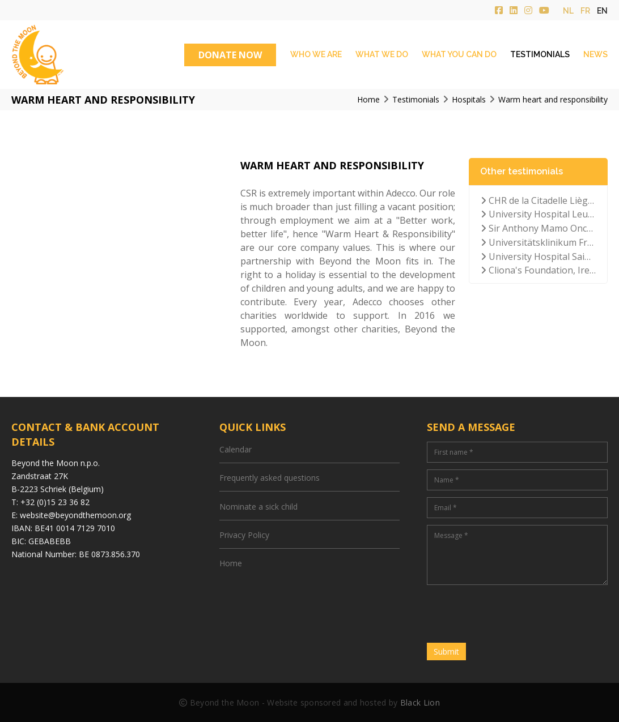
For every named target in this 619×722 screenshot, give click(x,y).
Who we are (316, 54)
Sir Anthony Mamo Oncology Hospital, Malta (538, 228)
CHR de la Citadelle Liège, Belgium (538, 200)
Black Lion (420, 702)
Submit (446, 651)
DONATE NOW (230, 55)
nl (568, 10)
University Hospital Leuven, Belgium (538, 214)
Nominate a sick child (258, 506)
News (595, 54)
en (602, 10)
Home (230, 563)
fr (585, 10)
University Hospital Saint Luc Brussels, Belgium (538, 256)
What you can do (459, 54)
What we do (381, 54)
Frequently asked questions (269, 477)
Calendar (235, 449)
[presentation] (513, 614)
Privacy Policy (244, 534)
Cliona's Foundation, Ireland (538, 270)
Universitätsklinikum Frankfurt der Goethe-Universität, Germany (538, 242)
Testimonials (540, 54)
